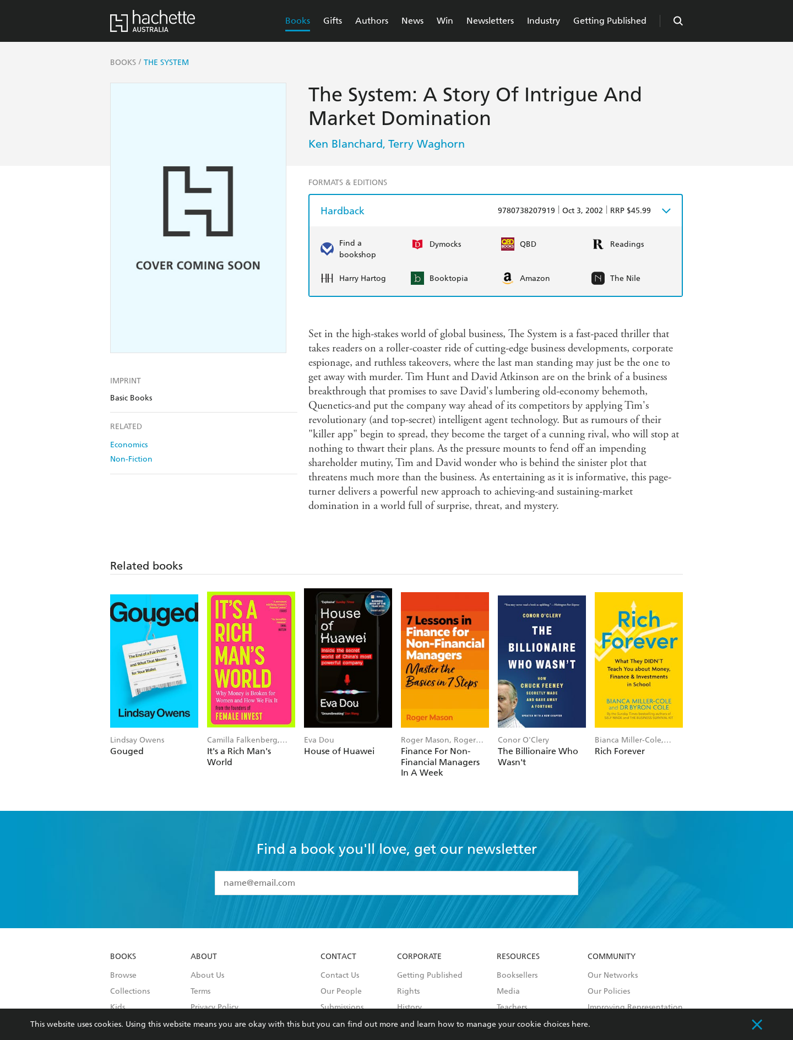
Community (612, 957)
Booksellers (517, 975)
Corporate (419, 957)
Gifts (332, 20)
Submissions (342, 1007)
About (204, 957)
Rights (408, 991)
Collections (130, 991)
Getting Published (610, 20)
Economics (129, 444)
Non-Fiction (131, 459)
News (412, 20)
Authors (371, 20)
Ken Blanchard (345, 143)
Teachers (512, 1007)
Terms (200, 991)
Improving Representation (635, 1007)
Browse (123, 975)
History (409, 1007)
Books (297, 20)
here (580, 1024)
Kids (117, 1007)
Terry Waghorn (426, 143)
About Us (207, 975)
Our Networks (613, 975)
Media (508, 991)
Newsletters (490, 20)
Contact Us (340, 975)
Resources (518, 957)
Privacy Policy (214, 1007)
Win (445, 20)
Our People (341, 991)
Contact (338, 957)
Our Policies (609, 991)
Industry (543, 20)
